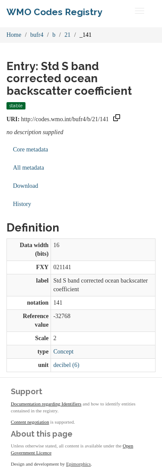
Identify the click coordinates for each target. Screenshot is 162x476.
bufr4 (36, 35)
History (22, 204)
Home (13, 35)
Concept (63, 351)
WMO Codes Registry (54, 11)
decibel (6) (66, 365)
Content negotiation (30, 422)
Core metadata (30, 149)
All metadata (28, 167)
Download (25, 186)
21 (67, 35)
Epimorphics (78, 463)
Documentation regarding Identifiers (46, 403)
